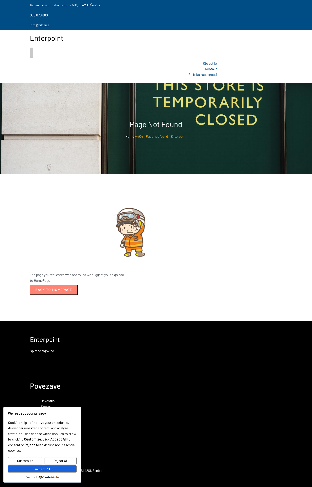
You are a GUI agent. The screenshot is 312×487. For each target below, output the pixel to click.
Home (129, 136)
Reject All (60, 460)
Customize (25, 460)
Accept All (42, 469)
